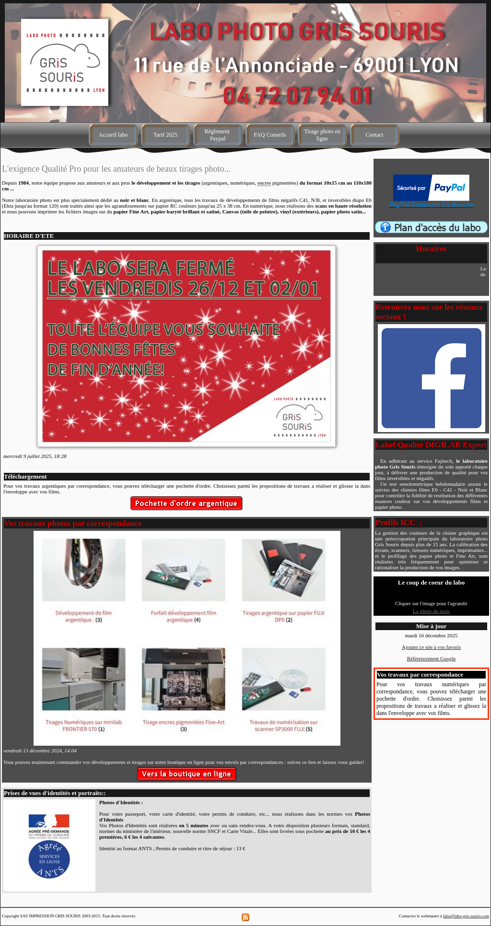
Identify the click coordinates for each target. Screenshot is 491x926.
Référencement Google (431, 658)
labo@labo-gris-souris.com (466, 916)
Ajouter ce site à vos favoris (431, 647)
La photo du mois (431, 611)
